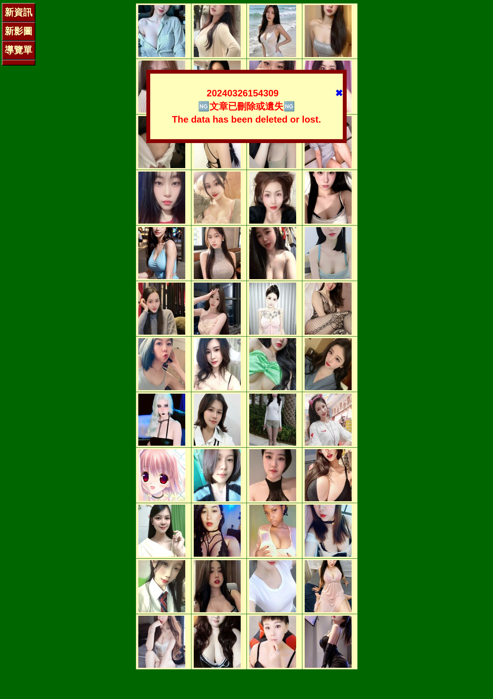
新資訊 (18, 12)
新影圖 (18, 31)
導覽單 (18, 50)
